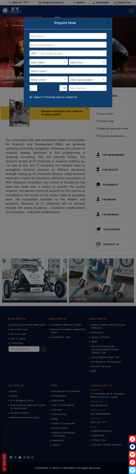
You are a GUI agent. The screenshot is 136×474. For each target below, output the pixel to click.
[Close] (108, 23)
